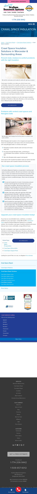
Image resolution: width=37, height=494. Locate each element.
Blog (18, 409)
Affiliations (18, 419)
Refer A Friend (18, 407)
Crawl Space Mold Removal (7, 284)
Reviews (18, 433)
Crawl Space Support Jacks (7, 274)
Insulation (18, 391)
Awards (18, 414)
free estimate (29, 255)
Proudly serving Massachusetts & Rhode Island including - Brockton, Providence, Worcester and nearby (18, 15)
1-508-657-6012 (18, 468)
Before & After (18, 440)
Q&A (18, 422)
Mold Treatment (18, 395)
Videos (18, 438)
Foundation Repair (18, 388)
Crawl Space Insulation (6, 282)
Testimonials (18, 431)
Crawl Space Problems (7, 267)
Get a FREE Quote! (23, 240)
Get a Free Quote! (12, 105)
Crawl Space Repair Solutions (9, 271)
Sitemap (35, 487)
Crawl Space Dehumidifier (10, 248)
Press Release (18, 424)
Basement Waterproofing (18, 383)
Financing (18, 412)
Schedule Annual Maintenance (18, 1)
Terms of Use (29, 487)
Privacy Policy (22, 487)
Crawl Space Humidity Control (8, 280)
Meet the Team (18, 417)
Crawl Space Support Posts (11, 250)
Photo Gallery (4, 288)
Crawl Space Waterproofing (7, 276)
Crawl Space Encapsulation (7, 278)
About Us (18, 405)
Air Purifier (18, 393)
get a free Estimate (18, 454)
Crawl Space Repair (7, 263)
